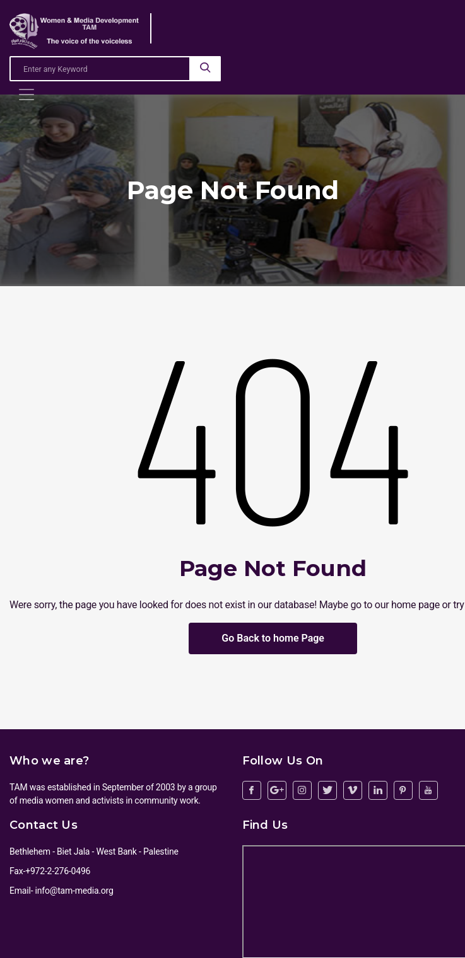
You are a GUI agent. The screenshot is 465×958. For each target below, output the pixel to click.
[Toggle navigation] (26, 95)
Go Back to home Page (272, 638)
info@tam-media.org (74, 891)
